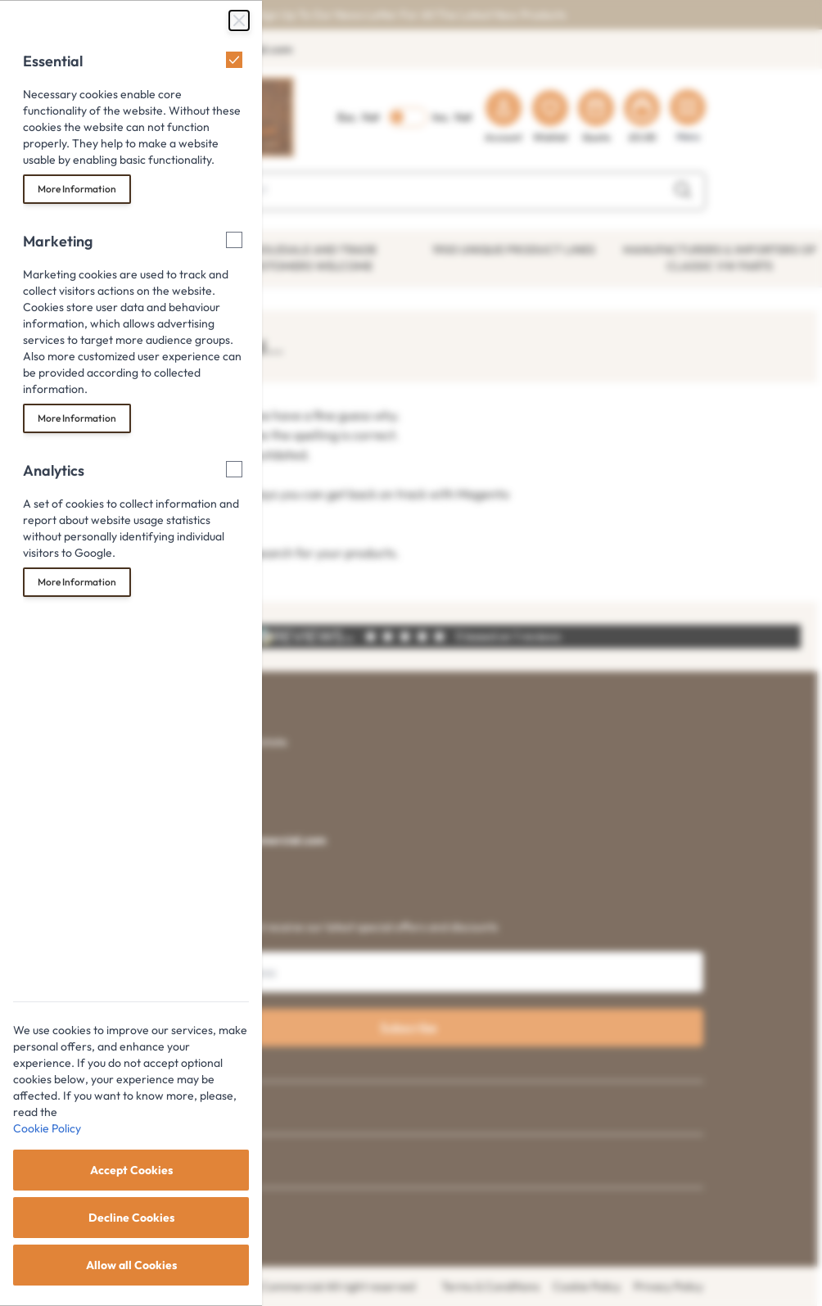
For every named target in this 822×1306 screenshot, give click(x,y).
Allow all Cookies (131, 1265)
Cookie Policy (47, 1128)
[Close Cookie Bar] (239, 20)
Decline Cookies (131, 1217)
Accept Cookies (131, 1170)
